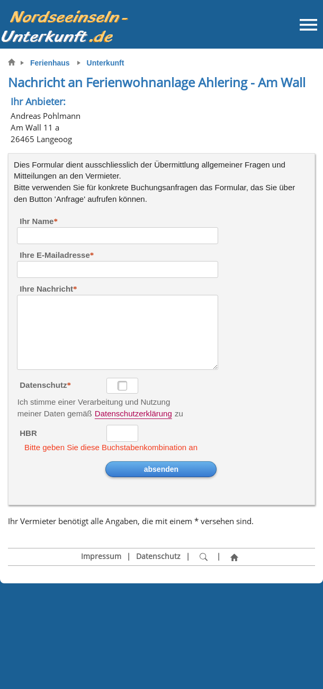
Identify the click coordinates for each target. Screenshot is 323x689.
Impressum (101, 556)
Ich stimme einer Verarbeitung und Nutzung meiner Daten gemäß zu (100, 402)
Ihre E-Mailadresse (55, 254)
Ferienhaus (50, 63)
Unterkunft (105, 63)
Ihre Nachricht (46, 288)
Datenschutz (43, 384)
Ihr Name (36, 221)
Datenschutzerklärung (133, 413)
